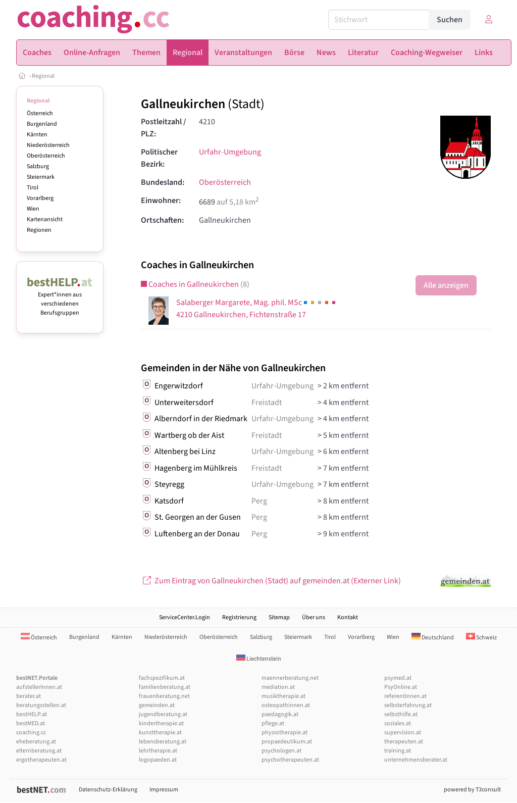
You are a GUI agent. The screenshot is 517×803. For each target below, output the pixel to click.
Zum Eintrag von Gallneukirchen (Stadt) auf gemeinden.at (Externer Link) (271, 580)
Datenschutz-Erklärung (108, 789)
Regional (43, 76)
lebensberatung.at (162, 741)
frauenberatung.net (164, 696)
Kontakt (347, 617)
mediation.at (278, 687)
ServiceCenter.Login (184, 617)
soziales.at (397, 723)
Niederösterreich (48, 145)
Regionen (39, 230)
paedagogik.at (280, 714)
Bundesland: (162, 182)
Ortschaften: (162, 220)
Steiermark (41, 177)
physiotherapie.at (284, 732)
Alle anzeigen (446, 285)
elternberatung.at (39, 750)
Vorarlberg (40, 198)
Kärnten (37, 134)
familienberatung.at (164, 687)
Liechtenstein (258, 659)
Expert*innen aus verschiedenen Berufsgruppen (60, 299)
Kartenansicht (45, 219)
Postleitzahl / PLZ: (163, 127)
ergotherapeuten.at (41, 760)
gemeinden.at (157, 705)
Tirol (32, 187)
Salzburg (38, 166)
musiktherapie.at (283, 696)
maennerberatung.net (290, 678)
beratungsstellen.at (41, 705)
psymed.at (397, 678)
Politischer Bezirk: (159, 158)
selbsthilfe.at (401, 714)
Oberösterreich (46, 156)
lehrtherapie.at (158, 750)
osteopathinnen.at (286, 705)
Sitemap (279, 617)
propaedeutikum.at (287, 741)
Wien (33, 209)
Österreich (40, 113)
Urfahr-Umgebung (230, 152)
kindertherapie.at (161, 723)
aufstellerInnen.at (39, 687)
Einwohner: (161, 200)
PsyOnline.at (400, 687)
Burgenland (42, 124)
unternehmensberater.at (415, 760)
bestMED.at (30, 723)
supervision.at (402, 732)
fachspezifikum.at (162, 678)
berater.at (28, 696)
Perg (259, 501)
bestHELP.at (31, 714)
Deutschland (432, 637)
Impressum (163, 789)
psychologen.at (281, 750)
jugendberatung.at (163, 714)
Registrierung (239, 617)
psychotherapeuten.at (290, 760)
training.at (397, 750)
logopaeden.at (158, 760)
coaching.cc (31, 732)
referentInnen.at (405, 696)
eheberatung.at (36, 741)
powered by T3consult (472, 789)
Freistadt (266, 402)
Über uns (313, 617)
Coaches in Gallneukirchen (195, 284)
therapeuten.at (403, 741)
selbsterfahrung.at (408, 705)
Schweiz (481, 637)
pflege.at (273, 723)
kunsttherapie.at (160, 732)
